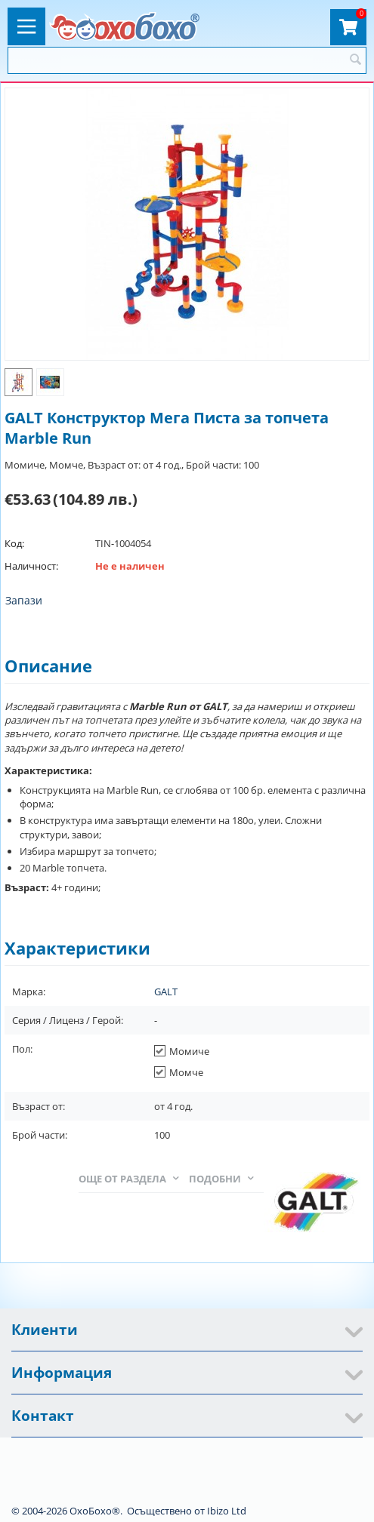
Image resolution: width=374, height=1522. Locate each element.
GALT (166, 991)
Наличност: (31, 566)
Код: (14, 543)
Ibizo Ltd (226, 1510)
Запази (23, 600)
